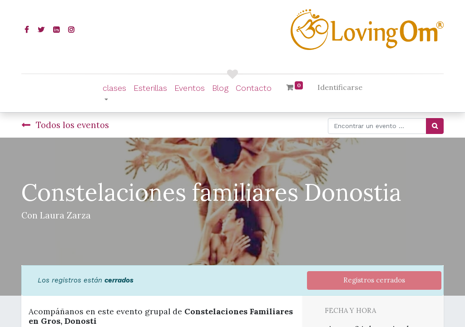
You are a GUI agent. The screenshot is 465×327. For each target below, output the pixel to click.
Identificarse (339, 87)
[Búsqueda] (435, 126)
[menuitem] (150, 88)
